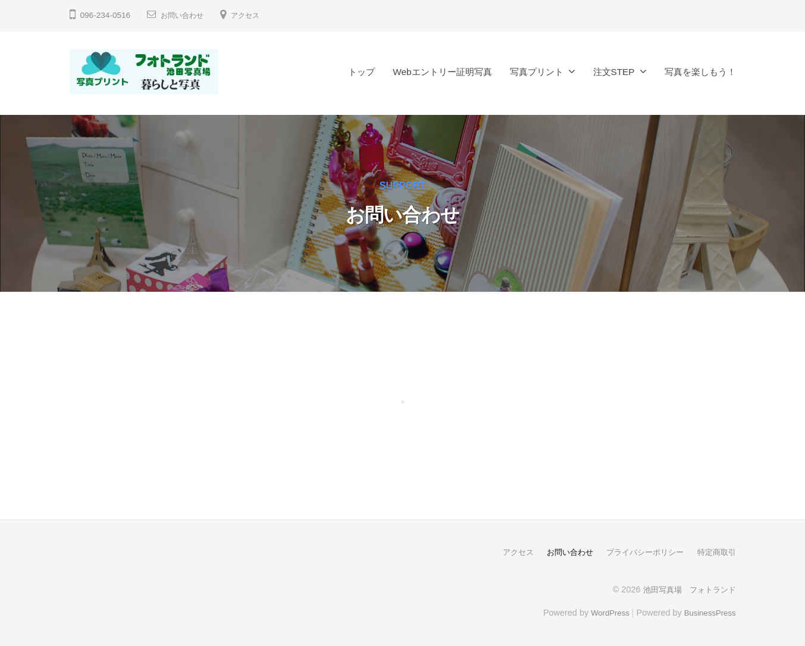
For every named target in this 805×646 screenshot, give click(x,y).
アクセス (254, 15)
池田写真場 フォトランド (686, 589)
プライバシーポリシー (639, 552)
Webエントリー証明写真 (442, 72)
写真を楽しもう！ (700, 72)
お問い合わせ (186, 15)
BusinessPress (707, 612)
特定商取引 (715, 552)
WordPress (603, 612)
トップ (361, 72)
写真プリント (536, 72)
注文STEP (614, 72)
